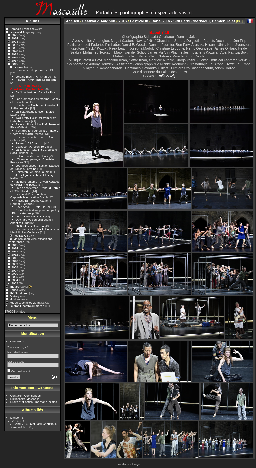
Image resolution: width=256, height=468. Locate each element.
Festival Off (20, 235)
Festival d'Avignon (21, 32)
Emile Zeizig (166, 76)
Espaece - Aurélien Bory (30, 146)
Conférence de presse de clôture (36, 70)
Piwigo (135, 464)
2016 (14, 63)
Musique (15, 299)
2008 (14, 267)
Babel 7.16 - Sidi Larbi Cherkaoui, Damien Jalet (27, 87)
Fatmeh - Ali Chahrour (29, 143)
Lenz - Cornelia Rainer (29, 216)
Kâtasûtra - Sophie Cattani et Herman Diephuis (31, 202)
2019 (14, 54)
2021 (14, 47)
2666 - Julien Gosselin (29, 226)
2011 (14, 257)
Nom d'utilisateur (18, 352)
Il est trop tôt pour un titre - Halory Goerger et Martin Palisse (34, 132)
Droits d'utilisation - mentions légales (33, 401)
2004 (14, 280)
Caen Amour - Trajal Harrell (32, 206)
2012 (14, 254)
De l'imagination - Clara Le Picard (36, 92)
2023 (14, 41)
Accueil (72, 21)
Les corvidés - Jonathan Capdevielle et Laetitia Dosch (29, 196)
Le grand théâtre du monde (27, 305)
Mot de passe (16, 361)
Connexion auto (19, 371)
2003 (14, 283)
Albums (32, 21)
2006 (14, 273)
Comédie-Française (22, 28)
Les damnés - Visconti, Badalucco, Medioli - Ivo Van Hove (35, 231)
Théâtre (15, 286)
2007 (14, 270)
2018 (14, 57)
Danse (14, 289)
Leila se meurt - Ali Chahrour (33, 76)
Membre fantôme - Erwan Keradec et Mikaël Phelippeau (34, 183)
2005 (14, 276)
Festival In (20, 66)
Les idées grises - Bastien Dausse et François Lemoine (34, 167)
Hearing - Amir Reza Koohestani (35, 79)
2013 (14, 251)
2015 (14, 245)
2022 (14, 44)
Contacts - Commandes (25, 395)
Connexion (17, 341)
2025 (14, 35)
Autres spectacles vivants (26, 302)
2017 (14, 60)
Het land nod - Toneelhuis (31, 156)
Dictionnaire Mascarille (24, 398)
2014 (14, 248)
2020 (14, 51)
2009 (14, 264)
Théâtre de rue (19, 293)
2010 (14, 261)
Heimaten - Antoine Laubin (32, 171)
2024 (14, 38)
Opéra (14, 296)
